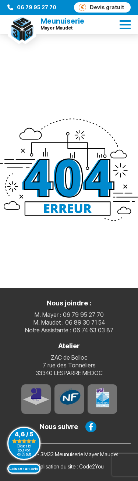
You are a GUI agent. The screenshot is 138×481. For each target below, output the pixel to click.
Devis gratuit (101, 7)
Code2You (91, 466)
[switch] (125, 24)
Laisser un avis (24, 468)
